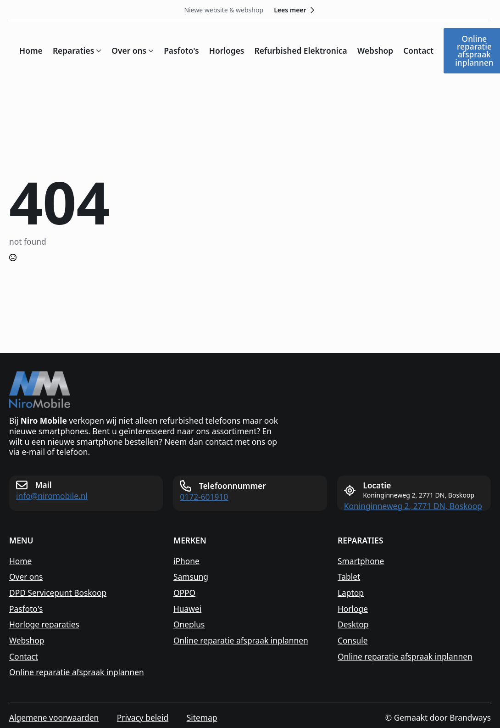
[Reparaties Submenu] (97, 51)
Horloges (226, 51)
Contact (418, 51)
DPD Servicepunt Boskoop (57, 593)
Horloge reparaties (44, 624)
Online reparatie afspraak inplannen (76, 672)
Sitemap (202, 717)
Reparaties (73, 51)
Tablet (349, 576)
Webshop (375, 51)
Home (31, 51)
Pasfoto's (181, 51)
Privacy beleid (142, 717)
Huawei (187, 609)
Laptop (351, 593)
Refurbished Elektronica (300, 51)
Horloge (353, 609)
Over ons (128, 51)
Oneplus (189, 624)
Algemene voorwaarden (54, 717)
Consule (353, 640)
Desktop (353, 624)
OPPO (184, 593)
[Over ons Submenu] (150, 51)
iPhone (186, 561)
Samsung (190, 576)
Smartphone (361, 561)
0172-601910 (204, 497)
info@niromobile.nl (52, 496)
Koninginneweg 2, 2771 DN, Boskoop (413, 506)
